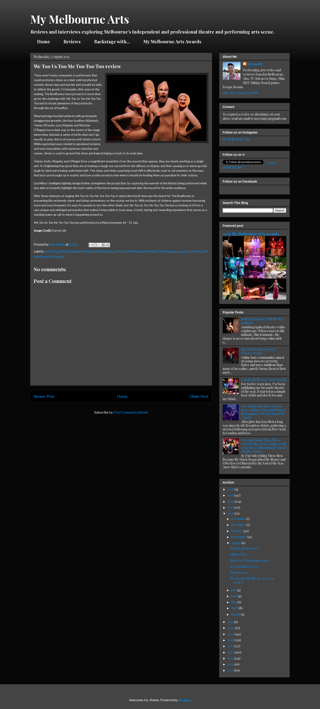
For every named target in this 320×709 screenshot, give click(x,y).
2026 (231, 489)
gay (111, 251)
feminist (101, 251)
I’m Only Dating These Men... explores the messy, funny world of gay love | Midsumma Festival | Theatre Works (263, 445)
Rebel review (239, 572)
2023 (231, 507)
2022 (231, 513)
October (237, 531)
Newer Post (44, 396)
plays (174, 251)
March (236, 614)
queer (184, 251)
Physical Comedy (156, 251)
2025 (231, 495)
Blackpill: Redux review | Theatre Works (258, 351)
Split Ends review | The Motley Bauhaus (262, 321)
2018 (231, 640)
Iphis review (238, 554)
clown (62, 251)
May (234, 602)
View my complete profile (240, 93)
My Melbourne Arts (79, 19)
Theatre (58, 257)
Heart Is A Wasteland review (249, 560)
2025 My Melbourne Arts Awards (251, 233)
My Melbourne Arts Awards (172, 41)
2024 (231, 501)
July (234, 590)
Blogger (184, 700)
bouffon (51, 251)
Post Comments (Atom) (131, 412)
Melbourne (135, 251)
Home (43, 41)
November (239, 525)
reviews (195, 251)
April (235, 608)
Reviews (72, 41)
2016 (231, 652)
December (238, 519)
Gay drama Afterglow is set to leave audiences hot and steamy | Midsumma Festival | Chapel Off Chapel (263, 411)
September (239, 537)
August (236, 543)
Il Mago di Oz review (244, 548)
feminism (87, 251)
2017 (231, 646)
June (234, 596)
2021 (231, 622)
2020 (231, 628)
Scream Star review (244, 566)
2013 (231, 670)
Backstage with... (112, 41)
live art (120, 251)
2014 (231, 664)
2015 (231, 658)
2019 (231, 634)
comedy (73, 251)
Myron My (255, 64)
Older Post (199, 396)
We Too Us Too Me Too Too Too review (252, 580)
